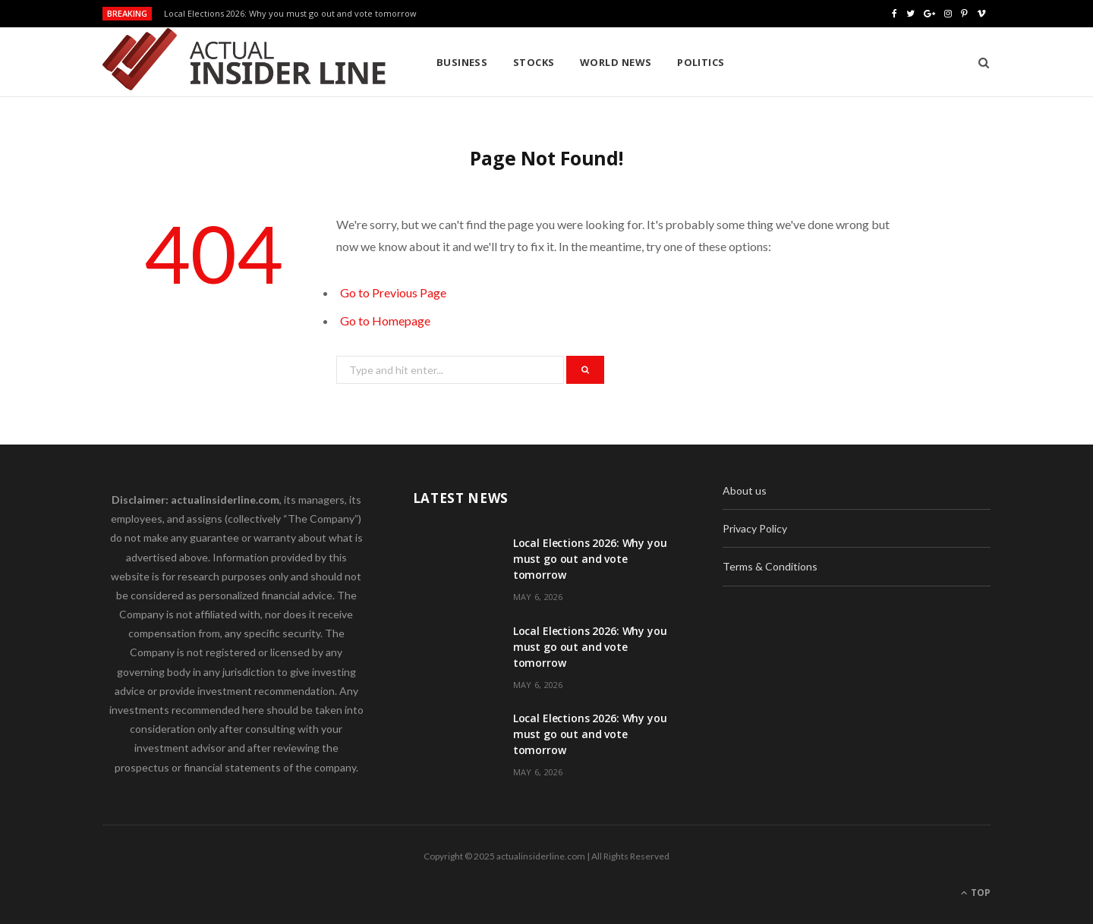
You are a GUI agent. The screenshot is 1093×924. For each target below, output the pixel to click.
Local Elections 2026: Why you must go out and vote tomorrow (290, 13)
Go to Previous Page (393, 292)
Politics (701, 62)
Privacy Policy (755, 528)
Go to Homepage (385, 320)
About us (745, 490)
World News (616, 62)
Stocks (534, 62)
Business (462, 62)
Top (976, 892)
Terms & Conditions (770, 566)
